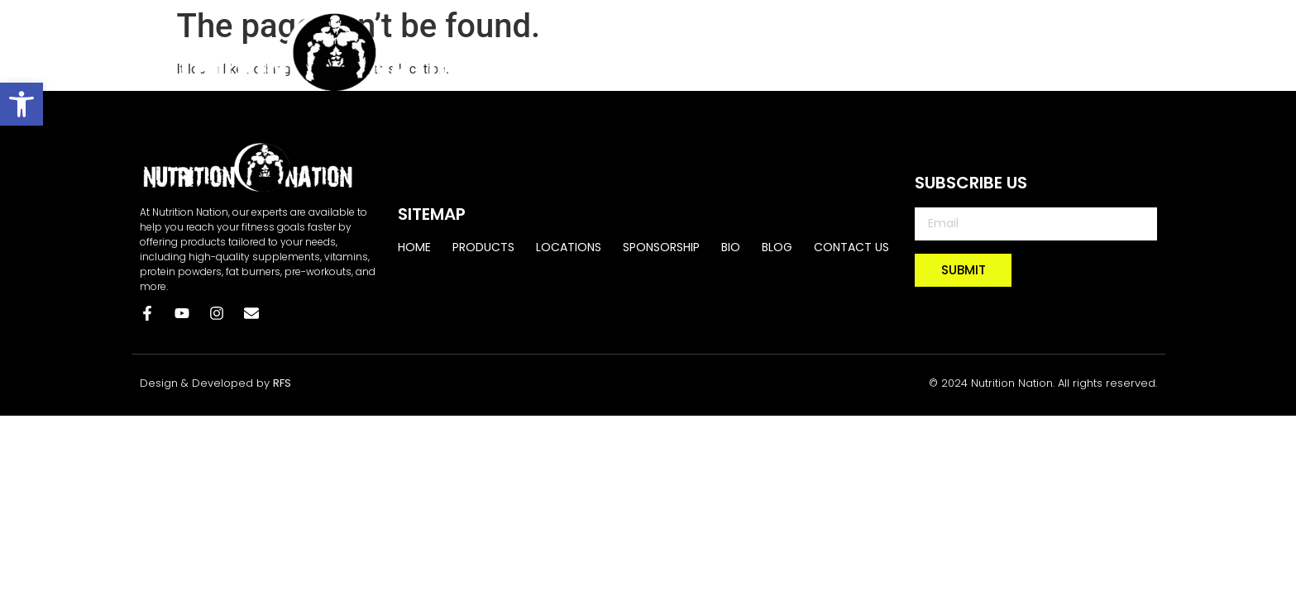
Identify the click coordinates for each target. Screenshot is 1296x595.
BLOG (1036, 51)
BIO (977, 51)
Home (594, 51)
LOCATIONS (779, 51)
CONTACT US (1124, 51)
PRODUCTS (677, 51)
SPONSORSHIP (891, 51)
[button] (21, 104)
